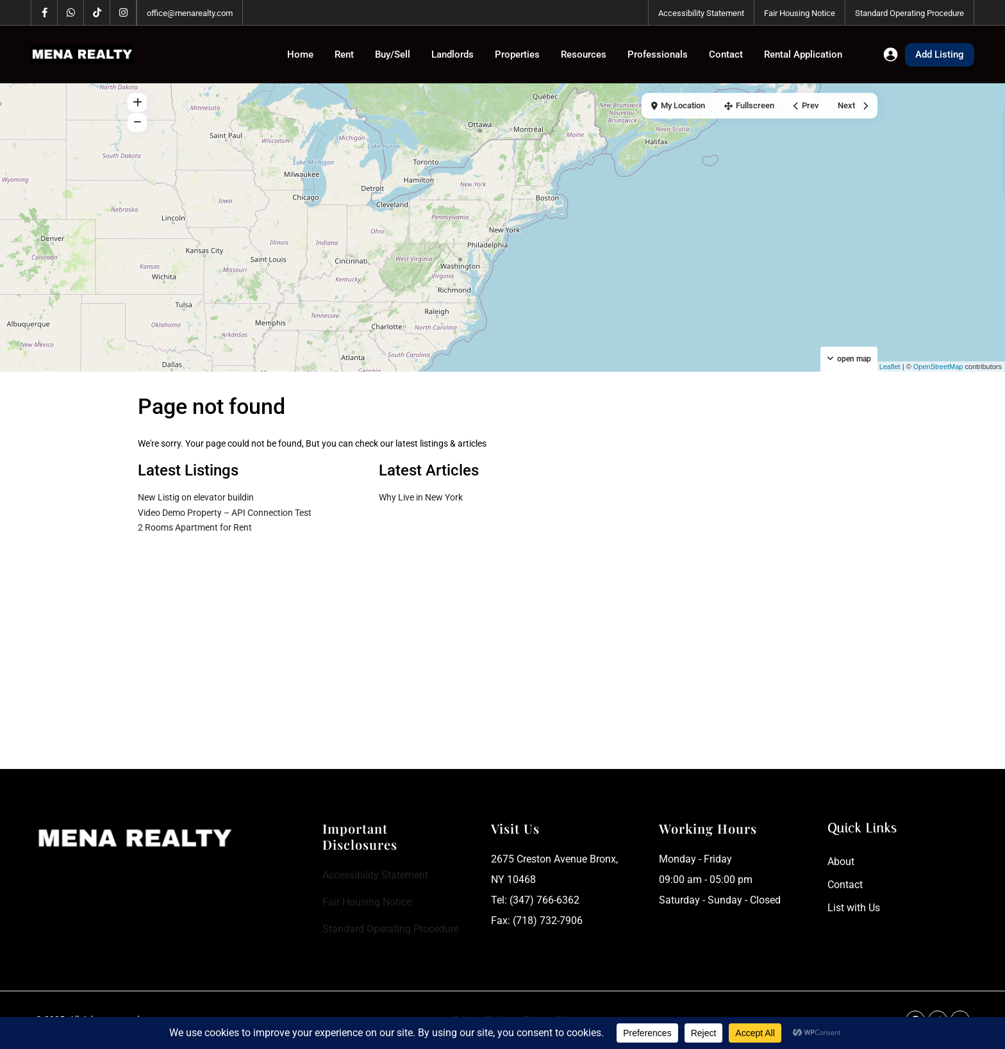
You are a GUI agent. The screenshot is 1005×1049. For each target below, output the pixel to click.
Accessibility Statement (701, 13)
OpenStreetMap (938, 366)
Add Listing (939, 54)
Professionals (657, 54)
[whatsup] (71, 13)
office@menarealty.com (190, 13)
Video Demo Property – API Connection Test (224, 513)
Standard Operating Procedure (909, 13)
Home (300, 54)
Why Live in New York (421, 497)
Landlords (452, 54)
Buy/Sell (392, 54)
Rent (344, 54)
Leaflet (885, 366)
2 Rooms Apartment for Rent (195, 527)
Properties (517, 54)
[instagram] (123, 13)
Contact (726, 54)
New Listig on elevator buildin (196, 497)
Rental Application (803, 54)
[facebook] (44, 13)
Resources (583, 54)
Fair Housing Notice (799, 13)
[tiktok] (97, 13)
